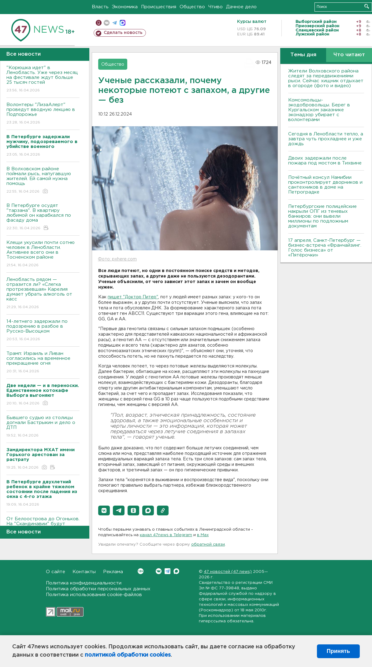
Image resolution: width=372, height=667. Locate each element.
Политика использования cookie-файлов (94, 595)
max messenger (122, 23)
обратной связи (208, 544)
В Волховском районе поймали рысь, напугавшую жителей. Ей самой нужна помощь (43, 180)
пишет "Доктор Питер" (133, 297)
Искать (366, 6)
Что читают (349, 55)
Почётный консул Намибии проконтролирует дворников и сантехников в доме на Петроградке (325, 184)
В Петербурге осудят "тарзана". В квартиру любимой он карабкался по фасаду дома (43, 217)
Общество (192, 7)
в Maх (203, 535)
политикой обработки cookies (128, 655)
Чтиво (215, 7)
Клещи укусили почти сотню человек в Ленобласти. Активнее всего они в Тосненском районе (43, 254)
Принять (338, 651)
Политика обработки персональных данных (98, 589)
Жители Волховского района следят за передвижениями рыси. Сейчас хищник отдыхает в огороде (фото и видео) (325, 78)
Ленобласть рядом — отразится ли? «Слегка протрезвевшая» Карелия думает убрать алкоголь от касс (43, 294)
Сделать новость (123, 33)
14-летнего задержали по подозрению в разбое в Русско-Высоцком (43, 330)
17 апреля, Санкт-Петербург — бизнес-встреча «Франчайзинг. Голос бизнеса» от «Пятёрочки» (324, 247)
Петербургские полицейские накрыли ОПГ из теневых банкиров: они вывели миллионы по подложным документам (322, 216)
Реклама (113, 572)
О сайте (55, 572)
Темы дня (303, 55)
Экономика (125, 7)
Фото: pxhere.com (117, 259)
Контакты (84, 572)
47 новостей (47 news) (228, 571)
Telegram (167, 571)
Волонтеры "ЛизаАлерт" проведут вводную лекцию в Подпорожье (43, 114)
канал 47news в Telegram (166, 535)
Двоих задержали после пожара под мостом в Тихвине (325, 160)
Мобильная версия (99, 23)
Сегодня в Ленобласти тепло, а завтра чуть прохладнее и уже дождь (325, 139)
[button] (104, 510)
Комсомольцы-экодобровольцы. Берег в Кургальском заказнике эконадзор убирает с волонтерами (319, 110)
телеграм (114, 23)
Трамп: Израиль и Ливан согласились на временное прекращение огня (43, 363)
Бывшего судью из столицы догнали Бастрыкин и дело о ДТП (43, 427)
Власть (100, 7)
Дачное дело (241, 7)
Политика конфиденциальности (83, 583)
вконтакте (107, 23)
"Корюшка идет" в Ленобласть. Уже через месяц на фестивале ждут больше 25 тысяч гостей (43, 79)
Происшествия (158, 7)
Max (176, 571)
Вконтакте (140, 571)
